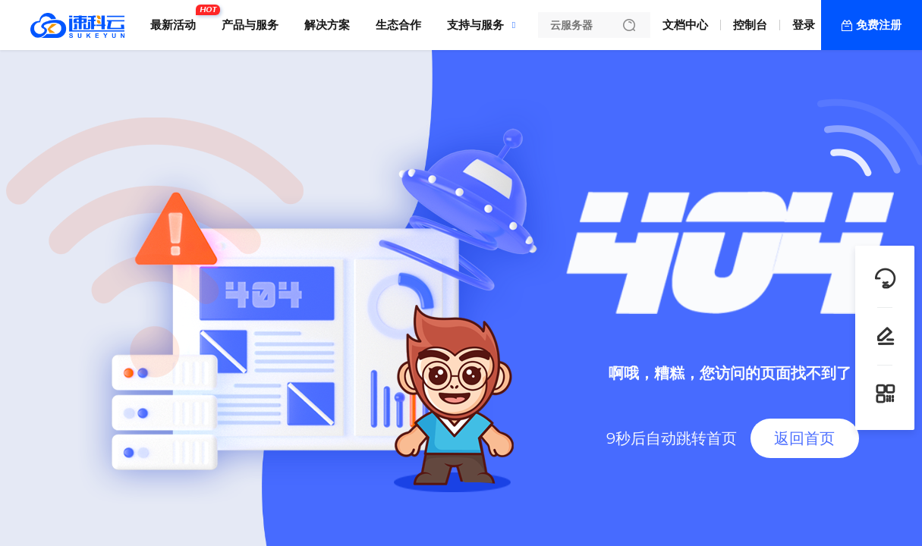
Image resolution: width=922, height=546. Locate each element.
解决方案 (327, 24)
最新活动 (176, 19)
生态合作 (398, 24)
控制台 (750, 24)
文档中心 (685, 24)
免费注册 (879, 24)
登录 (803, 24)
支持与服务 (475, 24)
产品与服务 (250, 24)
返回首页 (804, 438)
